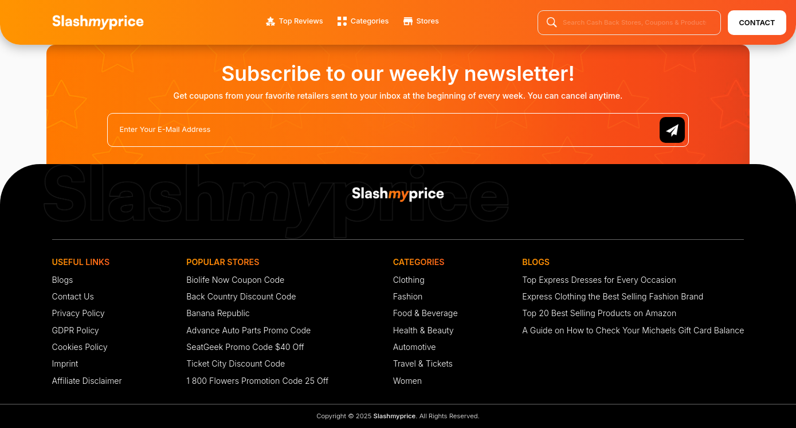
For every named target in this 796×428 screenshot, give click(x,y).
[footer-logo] (398, 198)
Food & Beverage (425, 313)
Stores (428, 21)
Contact (757, 22)
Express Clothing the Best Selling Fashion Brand (612, 296)
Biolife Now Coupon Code (235, 280)
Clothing (409, 280)
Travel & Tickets (423, 363)
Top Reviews (301, 21)
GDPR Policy (75, 330)
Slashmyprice (395, 416)
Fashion (408, 296)
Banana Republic (218, 313)
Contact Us (73, 296)
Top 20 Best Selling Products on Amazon (599, 313)
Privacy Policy (78, 313)
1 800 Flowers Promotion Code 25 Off (257, 381)
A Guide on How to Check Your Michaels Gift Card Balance (633, 330)
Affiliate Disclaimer (87, 381)
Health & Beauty (423, 330)
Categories (370, 21)
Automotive (414, 347)
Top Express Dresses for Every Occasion (599, 280)
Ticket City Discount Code (235, 363)
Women (407, 381)
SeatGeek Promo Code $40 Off (245, 347)
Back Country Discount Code (241, 296)
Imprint (65, 363)
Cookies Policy (80, 347)
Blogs (62, 280)
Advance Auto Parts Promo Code (248, 330)
